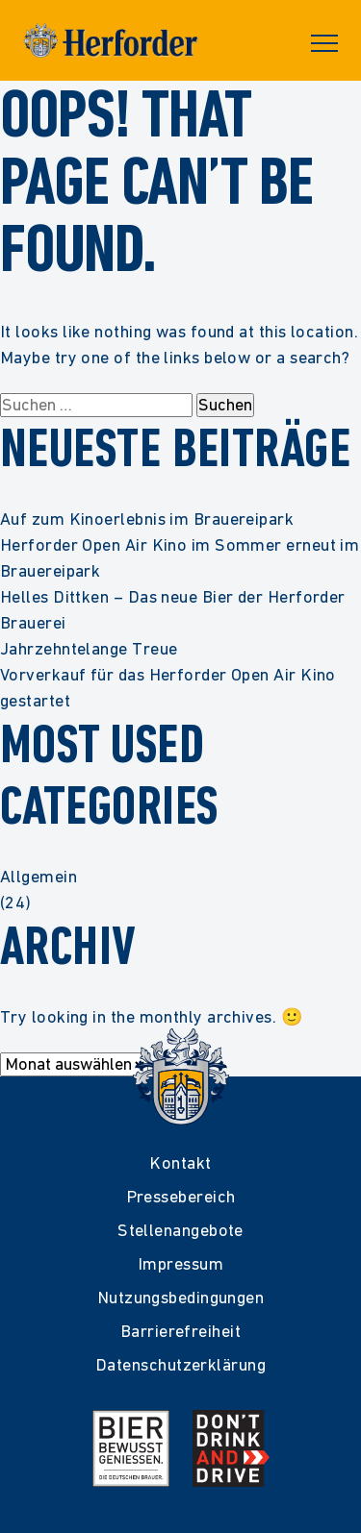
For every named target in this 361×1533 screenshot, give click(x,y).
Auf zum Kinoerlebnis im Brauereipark (147, 518)
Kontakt (180, 1162)
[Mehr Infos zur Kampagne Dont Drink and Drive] (231, 1448)
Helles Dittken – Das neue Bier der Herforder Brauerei (173, 609)
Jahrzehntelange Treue (88, 648)
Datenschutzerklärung (180, 1364)
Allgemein (38, 876)
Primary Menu (324, 43)
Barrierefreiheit (180, 1331)
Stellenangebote (180, 1230)
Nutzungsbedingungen (181, 1297)
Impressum (180, 1263)
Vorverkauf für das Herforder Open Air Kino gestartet (168, 687)
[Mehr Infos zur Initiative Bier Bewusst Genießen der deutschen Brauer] (130, 1448)
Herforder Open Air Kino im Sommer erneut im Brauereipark (179, 557)
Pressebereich (181, 1196)
